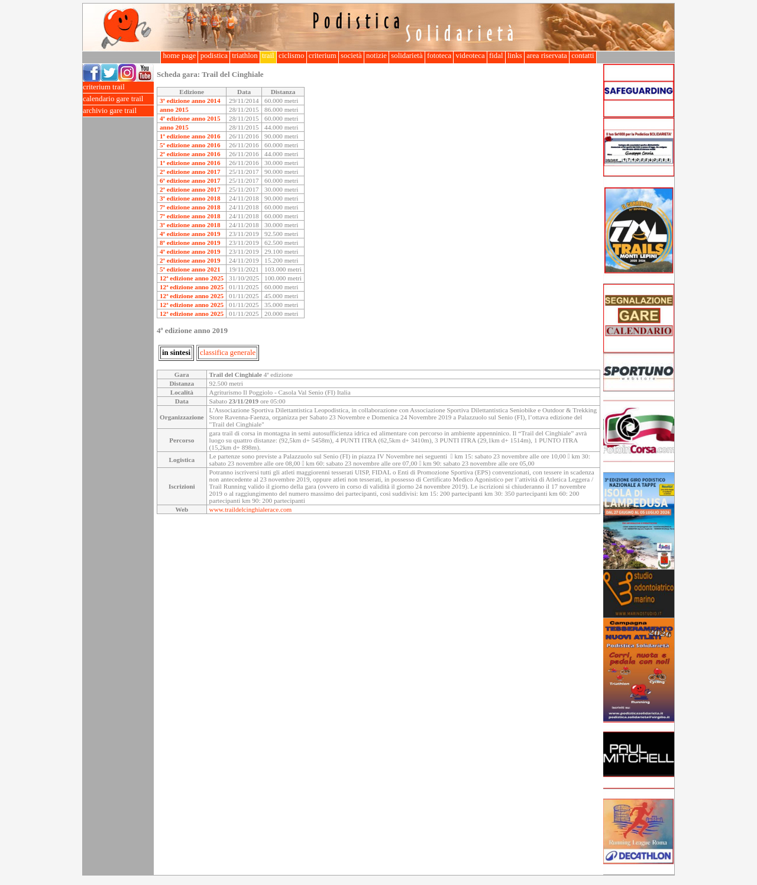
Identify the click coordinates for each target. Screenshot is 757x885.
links (515, 55)
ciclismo (291, 55)
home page (179, 55)
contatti (583, 55)
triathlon (245, 55)
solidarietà (407, 55)
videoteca (470, 55)
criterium (322, 55)
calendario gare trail (118, 99)
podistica (213, 55)
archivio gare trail (118, 111)
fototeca (439, 55)
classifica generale (227, 352)
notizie (376, 55)
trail (268, 55)
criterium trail (118, 87)
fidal (496, 55)
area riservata (547, 55)
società (351, 55)
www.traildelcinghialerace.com (250, 509)
